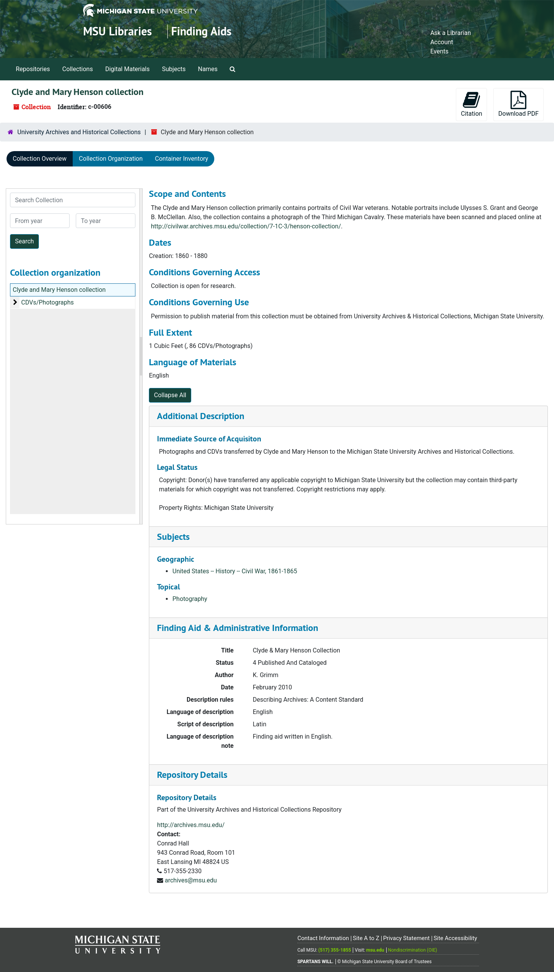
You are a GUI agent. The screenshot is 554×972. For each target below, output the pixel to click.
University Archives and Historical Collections (79, 132)
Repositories (33, 69)
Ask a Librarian (450, 33)
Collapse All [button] (170, 395)
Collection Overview (40, 158)
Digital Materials (127, 69)
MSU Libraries (117, 31)
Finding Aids (201, 31)
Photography (189, 599)
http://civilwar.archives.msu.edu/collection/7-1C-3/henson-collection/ (246, 226)
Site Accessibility (455, 938)
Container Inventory (181, 158)
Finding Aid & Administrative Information (237, 628)
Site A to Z (366, 938)
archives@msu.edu (191, 880)
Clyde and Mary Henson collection (59, 289)
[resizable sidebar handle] (140, 356)
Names (208, 69)
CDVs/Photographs (47, 302)
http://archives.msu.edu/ (191, 825)
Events (439, 51)
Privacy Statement (406, 938)
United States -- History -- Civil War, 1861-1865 (234, 571)
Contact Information (323, 938)
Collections (77, 69)
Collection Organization (111, 158)
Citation (471, 104)
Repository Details (192, 775)
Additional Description (200, 416)
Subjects (173, 69)
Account (441, 42)
